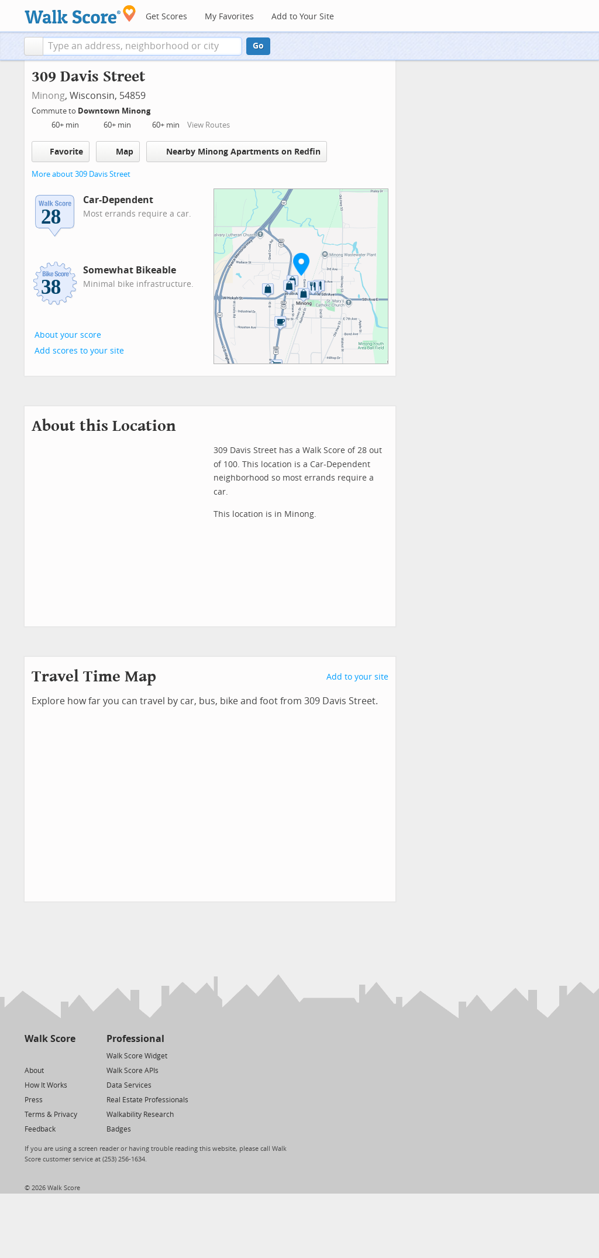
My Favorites (229, 17)
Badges (118, 1129)
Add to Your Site (302, 17)
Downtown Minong (115, 111)
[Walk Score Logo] (80, 14)
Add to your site (357, 677)
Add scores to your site (79, 351)
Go (258, 46)
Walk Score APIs (132, 1071)
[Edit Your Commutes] (158, 109)
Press (34, 1100)
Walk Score (50, 1038)
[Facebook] (49, 1055)
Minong (48, 95)
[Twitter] (31, 1055)
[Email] (67, 1055)
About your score (68, 335)
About (34, 1071)
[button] (33, 46)
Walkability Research (140, 1114)
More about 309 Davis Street (81, 174)
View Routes (208, 125)
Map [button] (117, 151)
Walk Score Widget (136, 1056)
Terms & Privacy (51, 1114)
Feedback (40, 1129)
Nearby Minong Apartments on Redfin (237, 151)
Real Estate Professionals (147, 1100)
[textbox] (142, 46)
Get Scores (166, 17)
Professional (135, 1038)
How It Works (46, 1085)
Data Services (129, 1085)
